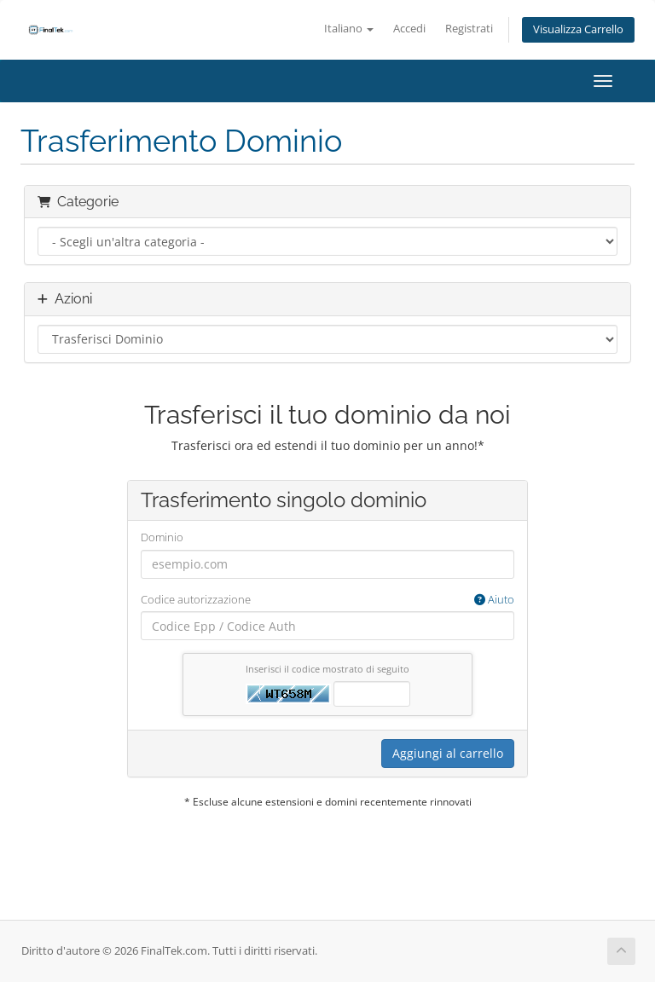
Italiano (349, 28)
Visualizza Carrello (578, 29)
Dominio (162, 537)
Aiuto (494, 599)
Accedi (409, 28)
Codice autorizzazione (327, 600)
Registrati (469, 28)
